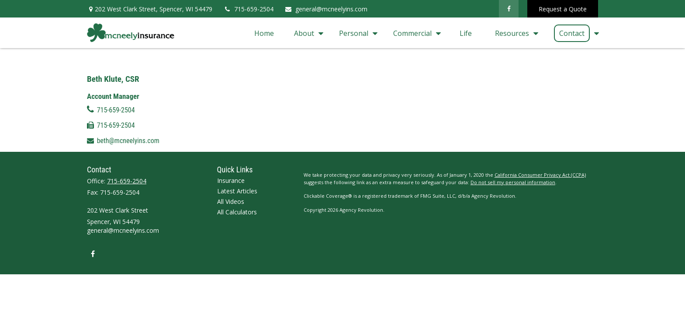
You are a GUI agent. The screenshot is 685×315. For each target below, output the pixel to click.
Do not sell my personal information (513, 155)
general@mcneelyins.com (325, 9)
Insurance (231, 153)
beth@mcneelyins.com (128, 93)
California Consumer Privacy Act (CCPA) (540, 147)
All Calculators (237, 185)
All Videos (230, 174)
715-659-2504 (248, 9)
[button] (264, 33)
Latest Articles (237, 164)
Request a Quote (563, 9)
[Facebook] (509, 9)
